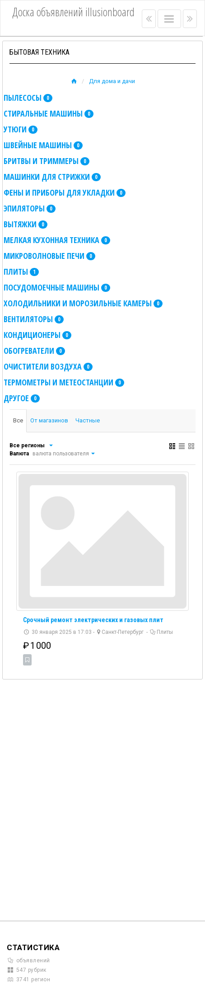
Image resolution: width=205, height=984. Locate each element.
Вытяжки (25, 224)
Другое (22, 398)
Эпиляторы (30, 208)
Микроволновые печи (49, 255)
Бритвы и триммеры (46, 160)
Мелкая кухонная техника (57, 239)
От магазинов (49, 420)
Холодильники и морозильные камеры (83, 303)
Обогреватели (34, 350)
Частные (87, 420)
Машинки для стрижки (52, 176)
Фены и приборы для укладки (65, 192)
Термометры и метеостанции (64, 382)
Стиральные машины (48, 113)
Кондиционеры (37, 334)
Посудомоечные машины (57, 287)
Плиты (21, 271)
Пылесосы (28, 97)
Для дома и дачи (112, 81)
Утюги (20, 129)
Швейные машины (43, 145)
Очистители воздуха (48, 366)
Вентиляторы (34, 318)
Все (18, 420)
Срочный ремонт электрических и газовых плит (93, 619)
